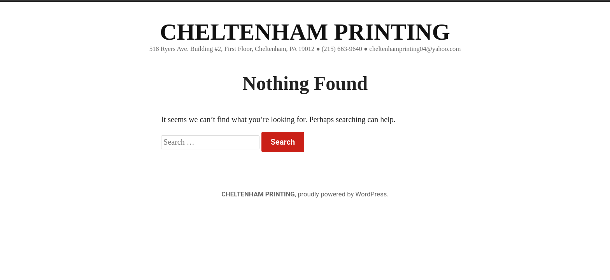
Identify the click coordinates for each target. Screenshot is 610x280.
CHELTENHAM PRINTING (305, 32)
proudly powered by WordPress (342, 194)
